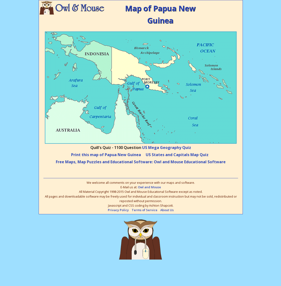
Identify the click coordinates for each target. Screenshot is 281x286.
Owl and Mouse (149, 187)
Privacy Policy (118, 210)
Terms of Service (144, 210)
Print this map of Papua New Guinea (106, 154)
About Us (167, 210)
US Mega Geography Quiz (166, 147)
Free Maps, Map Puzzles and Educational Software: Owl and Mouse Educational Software (141, 161)
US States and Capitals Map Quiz (177, 154)
